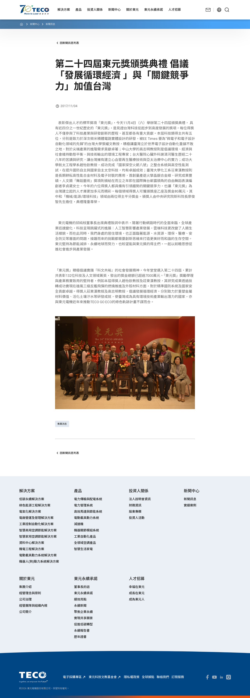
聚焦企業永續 (83, 612)
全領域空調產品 (85, 543)
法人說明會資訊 (140, 499)
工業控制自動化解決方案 (36, 524)
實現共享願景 (83, 618)
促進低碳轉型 (83, 624)
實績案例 (190, 505)
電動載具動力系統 (86, 518)
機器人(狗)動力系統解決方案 (39, 561)
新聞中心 (34, 24)
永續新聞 (80, 605)
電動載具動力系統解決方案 (38, 555)
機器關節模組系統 (86, 530)
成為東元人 (137, 599)
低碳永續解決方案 (31, 499)
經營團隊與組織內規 (33, 605)
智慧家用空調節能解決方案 (38, 536)
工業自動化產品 (85, 536)
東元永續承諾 (83, 593)
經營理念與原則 (30, 593)
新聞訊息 (50, 24)
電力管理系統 (83, 505)
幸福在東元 (137, 587)
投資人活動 (137, 518)
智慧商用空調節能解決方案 (38, 530)
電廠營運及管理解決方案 (36, 518)
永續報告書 (82, 630)
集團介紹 (25, 587)
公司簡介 (25, 612)
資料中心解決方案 (31, 543)
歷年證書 (80, 637)
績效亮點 (80, 599)
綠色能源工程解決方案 (34, 505)
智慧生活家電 (83, 549)
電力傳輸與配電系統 (88, 499)
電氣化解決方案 (30, 511)
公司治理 (25, 599)
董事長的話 (82, 587)
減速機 (78, 524)
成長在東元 (137, 593)
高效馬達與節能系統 (88, 511)
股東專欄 (135, 511)
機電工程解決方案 (31, 549)
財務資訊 (135, 505)
